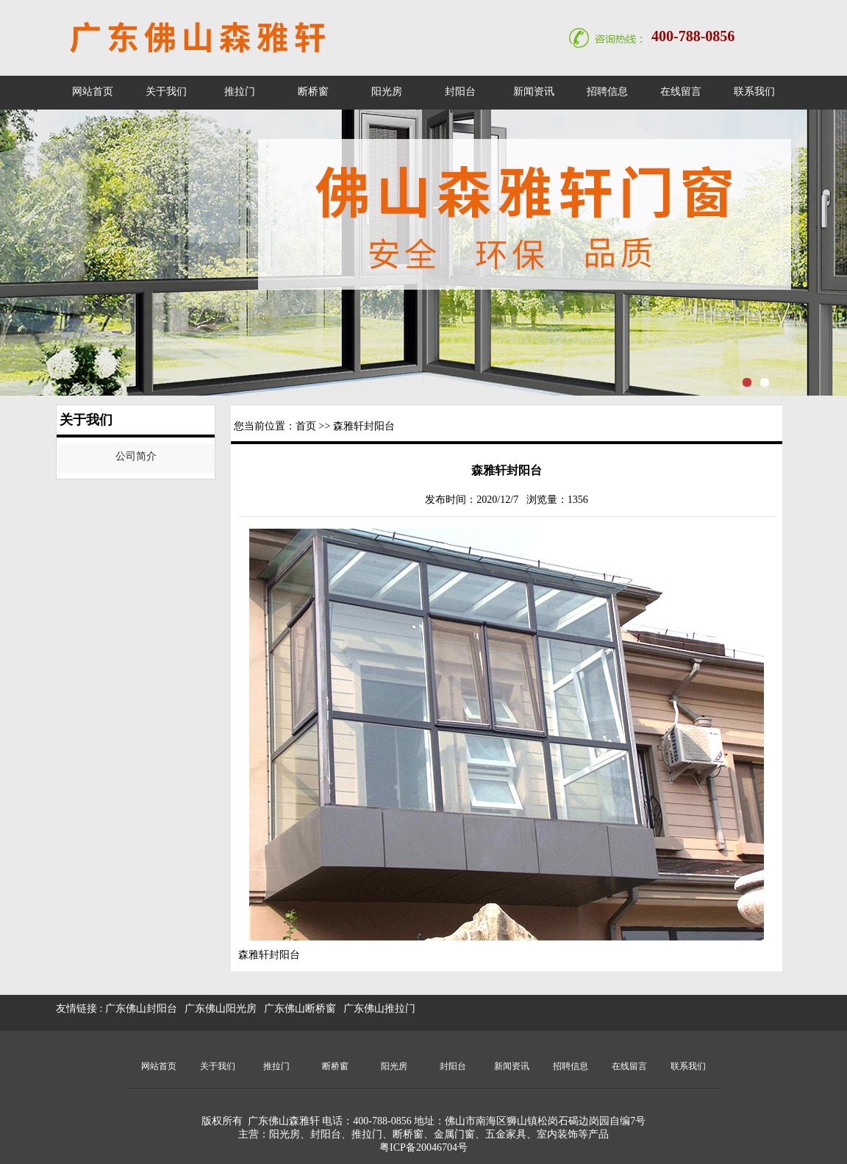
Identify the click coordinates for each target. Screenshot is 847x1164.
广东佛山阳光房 (221, 1008)
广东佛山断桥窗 (300, 1008)
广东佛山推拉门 (379, 1008)
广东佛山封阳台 (141, 1008)
